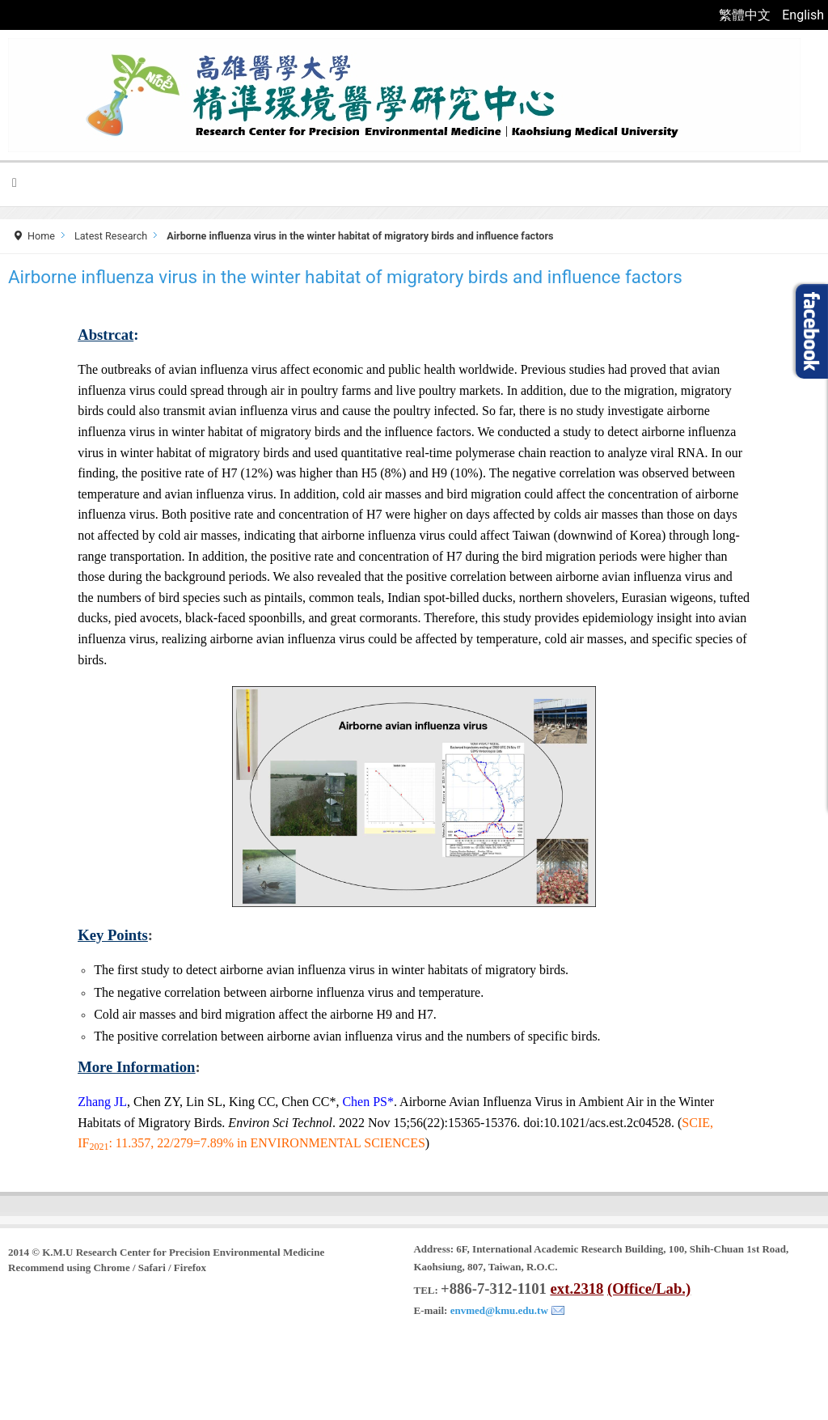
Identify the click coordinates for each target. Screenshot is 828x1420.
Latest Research (110, 236)
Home (41, 236)
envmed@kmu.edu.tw (499, 1310)
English (803, 15)
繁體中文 (746, 15)
